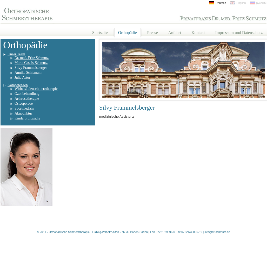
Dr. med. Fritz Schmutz (32, 58)
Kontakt (198, 32)
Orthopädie (127, 32)
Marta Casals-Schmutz (31, 63)
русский (261, 2)
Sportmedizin (24, 108)
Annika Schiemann (28, 73)
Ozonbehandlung (27, 94)
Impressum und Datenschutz (239, 32)
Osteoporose (24, 103)
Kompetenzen (18, 85)
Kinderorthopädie (27, 118)
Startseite (100, 32)
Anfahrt (174, 32)
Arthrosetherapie (27, 99)
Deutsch (221, 2)
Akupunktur (23, 113)
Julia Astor (22, 77)
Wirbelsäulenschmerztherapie (36, 89)
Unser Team (16, 54)
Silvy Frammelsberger (31, 68)
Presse (152, 32)
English (241, 2)
